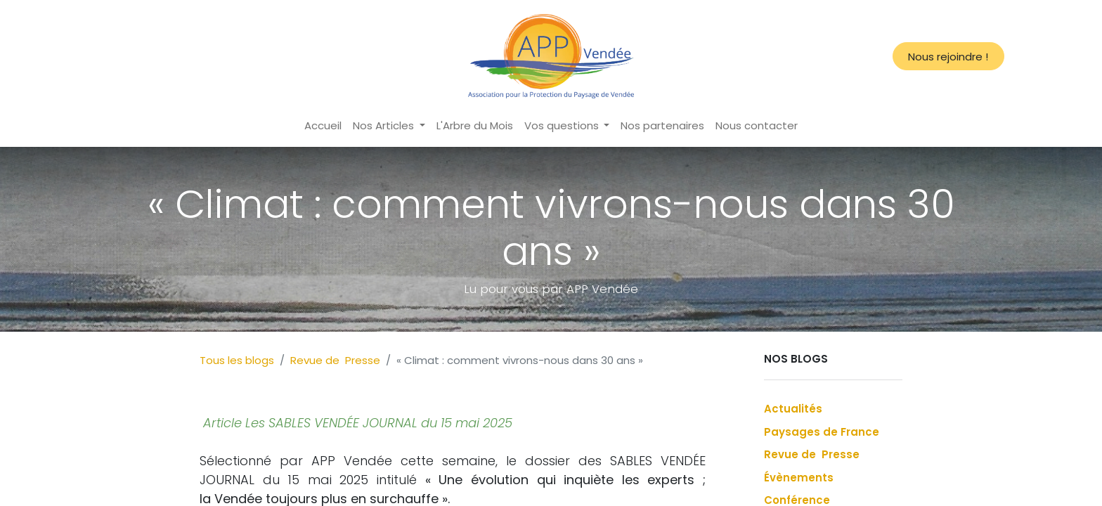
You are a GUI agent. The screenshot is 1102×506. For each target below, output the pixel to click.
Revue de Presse (335, 360)
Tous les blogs (237, 360)
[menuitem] (323, 126)
